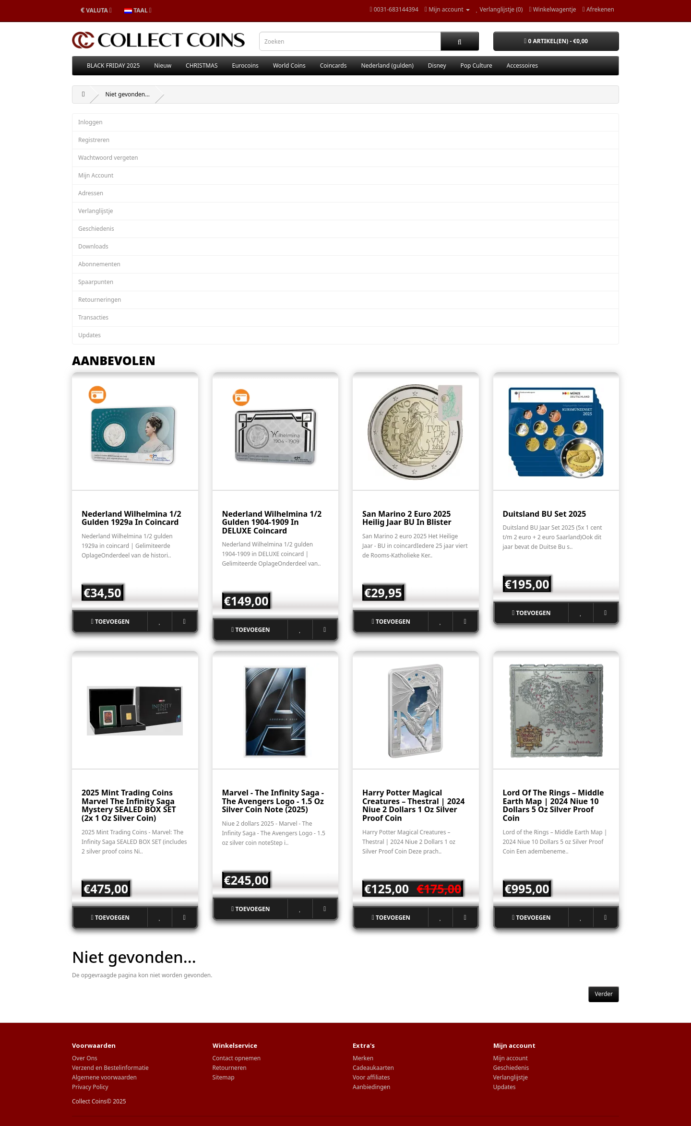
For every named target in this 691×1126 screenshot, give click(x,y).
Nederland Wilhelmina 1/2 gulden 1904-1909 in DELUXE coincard (272, 522)
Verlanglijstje (95, 211)
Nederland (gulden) (387, 65)
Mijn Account (95, 175)
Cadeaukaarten (373, 1068)
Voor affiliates (371, 1077)
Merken (363, 1058)
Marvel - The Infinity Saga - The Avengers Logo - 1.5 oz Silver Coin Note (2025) (273, 801)
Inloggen (90, 122)
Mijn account (510, 1058)
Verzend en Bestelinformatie (110, 1068)
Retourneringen (99, 300)
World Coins (289, 65)
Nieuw (162, 65)
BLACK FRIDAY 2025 (113, 65)
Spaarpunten (95, 282)
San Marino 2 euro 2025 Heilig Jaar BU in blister (407, 518)
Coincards (333, 65)
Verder (604, 994)
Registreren (93, 140)
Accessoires (522, 65)
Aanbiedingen (372, 1087)
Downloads (93, 246)
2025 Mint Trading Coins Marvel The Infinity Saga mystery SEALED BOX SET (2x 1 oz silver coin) (129, 805)
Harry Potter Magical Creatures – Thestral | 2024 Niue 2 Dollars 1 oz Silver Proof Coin (413, 805)
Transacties (93, 317)
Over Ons (84, 1058)
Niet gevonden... (128, 94)
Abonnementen (99, 264)
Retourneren (230, 1068)
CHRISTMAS (201, 65)
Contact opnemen (237, 1058)
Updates (89, 335)
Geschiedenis (96, 229)
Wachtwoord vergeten (108, 158)
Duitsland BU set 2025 (544, 514)
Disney (437, 65)
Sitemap (224, 1077)
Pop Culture (476, 65)
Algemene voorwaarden (104, 1077)
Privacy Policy (90, 1087)
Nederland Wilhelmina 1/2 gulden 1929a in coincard (131, 518)
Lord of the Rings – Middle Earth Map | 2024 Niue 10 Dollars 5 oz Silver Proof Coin (553, 805)
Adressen (90, 193)
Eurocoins (245, 65)
